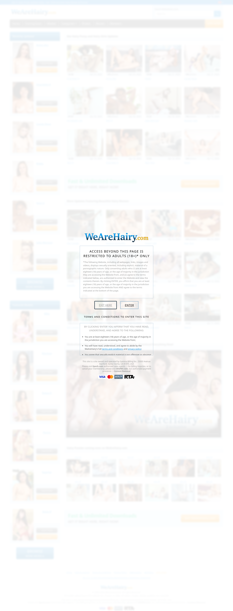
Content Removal (122, 371)
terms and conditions (112, 348)
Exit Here (105, 305)
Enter (129, 305)
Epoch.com (98, 366)
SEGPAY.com (122, 369)
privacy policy (134, 348)
